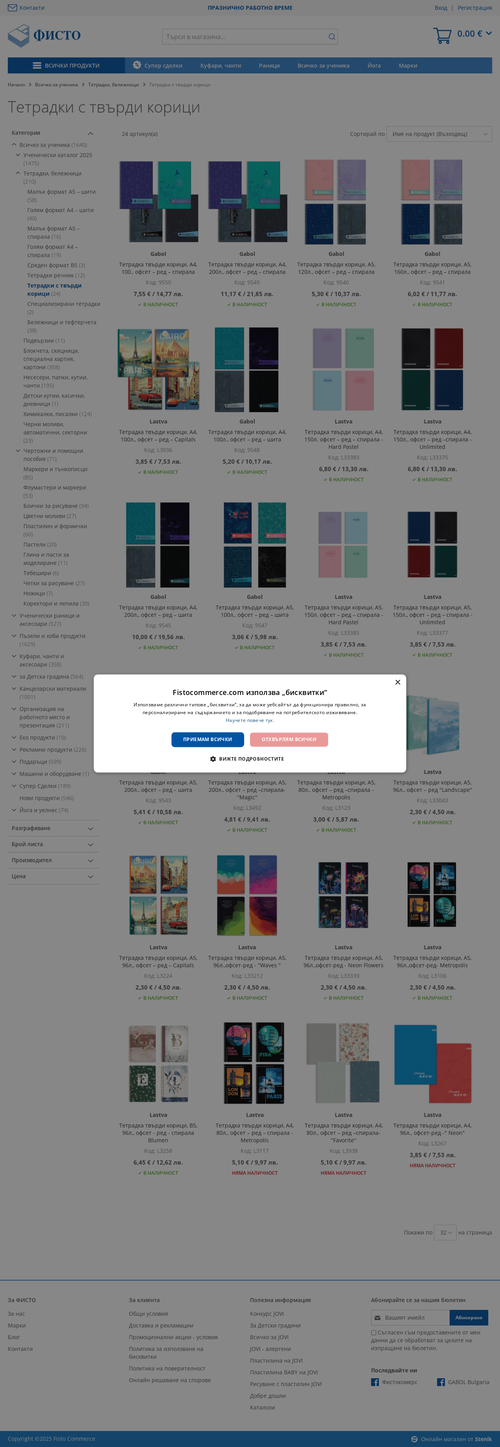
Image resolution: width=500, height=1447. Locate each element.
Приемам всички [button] (207, 739)
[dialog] (250, 723)
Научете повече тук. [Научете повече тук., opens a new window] (250, 720)
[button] (250, 759)
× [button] (397, 683)
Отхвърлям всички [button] (289, 739)
